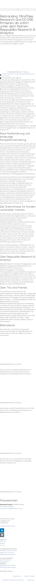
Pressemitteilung (18, 74)
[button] (18, 9)
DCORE (4, 74)
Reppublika (28, 74)
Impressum (30, 580)
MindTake (10, 74)
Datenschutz (17, 576)
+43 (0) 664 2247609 (7, 506)
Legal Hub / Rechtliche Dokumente (13, 580)
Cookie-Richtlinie (29, 576)
